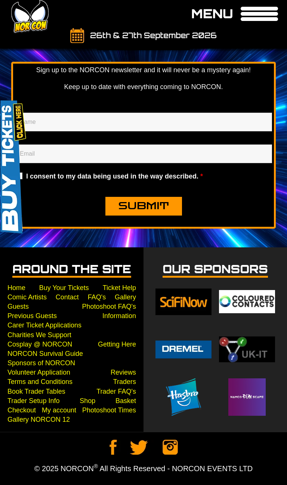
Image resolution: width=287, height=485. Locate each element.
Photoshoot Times (109, 410)
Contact (67, 297)
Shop (87, 401)
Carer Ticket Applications (44, 325)
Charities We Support (39, 335)
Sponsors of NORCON (41, 363)
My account (59, 410)
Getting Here (117, 344)
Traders (124, 381)
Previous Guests (32, 316)
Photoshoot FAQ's (109, 306)
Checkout (21, 410)
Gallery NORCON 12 (38, 419)
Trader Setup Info (33, 401)
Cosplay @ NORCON (39, 344)
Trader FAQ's (116, 391)
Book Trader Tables (36, 391)
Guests (18, 306)
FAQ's (97, 297)
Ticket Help (119, 288)
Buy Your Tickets (64, 288)
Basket (125, 401)
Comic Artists (27, 297)
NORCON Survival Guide (45, 353)
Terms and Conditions (39, 381)
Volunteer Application (38, 372)
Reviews (123, 372)
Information (119, 316)
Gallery (125, 297)
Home (16, 288)
